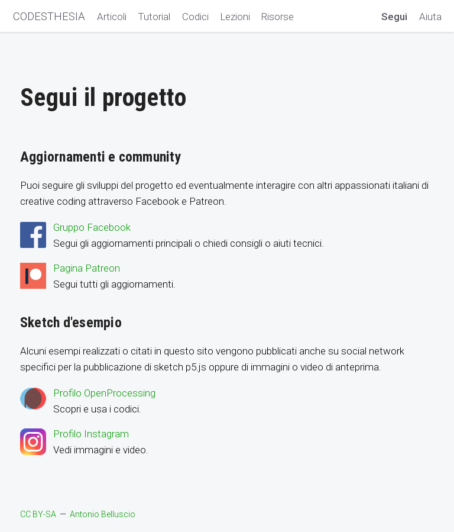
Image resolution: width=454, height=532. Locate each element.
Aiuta (430, 16)
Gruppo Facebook (92, 227)
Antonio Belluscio (102, 514)
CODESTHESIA (49, 16)
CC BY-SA (38, 514)
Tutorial (154, 16)
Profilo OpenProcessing (104, 393)
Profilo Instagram (91, 434)
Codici (195, 16)
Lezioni (235, 16)
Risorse (277, 16)
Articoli (112, 16)
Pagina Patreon (86, 268)
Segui (394, 16)
